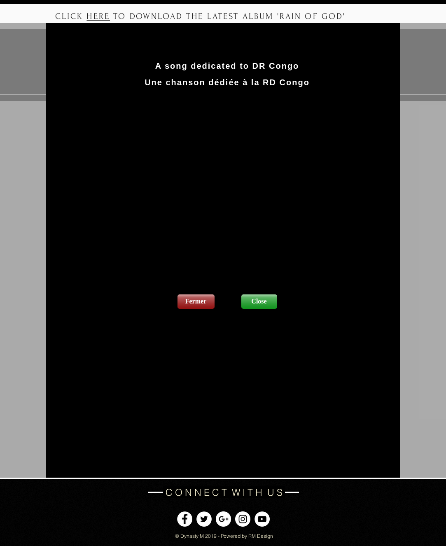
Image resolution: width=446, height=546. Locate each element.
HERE (98, 16)
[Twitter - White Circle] (204, 519)
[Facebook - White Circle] (184, 519)
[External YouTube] (227, 192)
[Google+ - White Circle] (223, 519)
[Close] (259, 301)
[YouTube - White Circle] (262, 519)
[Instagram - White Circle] (242, 519)
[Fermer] (196, 301)
